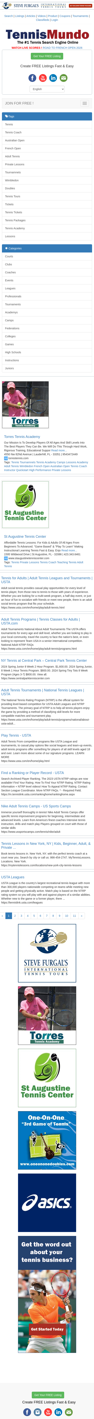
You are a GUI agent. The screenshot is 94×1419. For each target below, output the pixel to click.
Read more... (59, 450)
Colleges (10, 336)
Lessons (10, 236)
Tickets (9, 204)
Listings (19, 16)
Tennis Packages (15, 220)
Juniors (9, 368)
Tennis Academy (15, 228)
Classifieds (42, 19)
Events (9, 280)
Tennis (9, 124)
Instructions (12, 360)
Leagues (10, 288)
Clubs (8, 264)
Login (54, 19)
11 (74, 915)
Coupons (65, 16)
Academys (11, 312)
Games (9, 344)
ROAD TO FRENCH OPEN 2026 (62, 47)
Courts (9, 256)
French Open (13, 148)
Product (52, 16)
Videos (41, 16)
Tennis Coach (13, 132)
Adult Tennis (12, 156)
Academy (82, 462)
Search (8, 16)
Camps (9, 320)
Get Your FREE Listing (46, 56)
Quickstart (22, 470)
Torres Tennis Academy (22, 437)
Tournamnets (13, 172)
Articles (30, 16)
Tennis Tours (12, 196)
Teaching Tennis (66, 562)
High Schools (13, 352)
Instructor (9, 470)
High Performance (40, 470)
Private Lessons (14, 164)
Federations (12, 328)
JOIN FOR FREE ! (19, 103)
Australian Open (14, 140)
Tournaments (80, 16)
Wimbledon (12, 180)
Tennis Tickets (13, 212)
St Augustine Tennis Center (25, 537)
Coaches (10, 272)
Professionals (13, 296)
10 (66, 915)
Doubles (10, 188)
